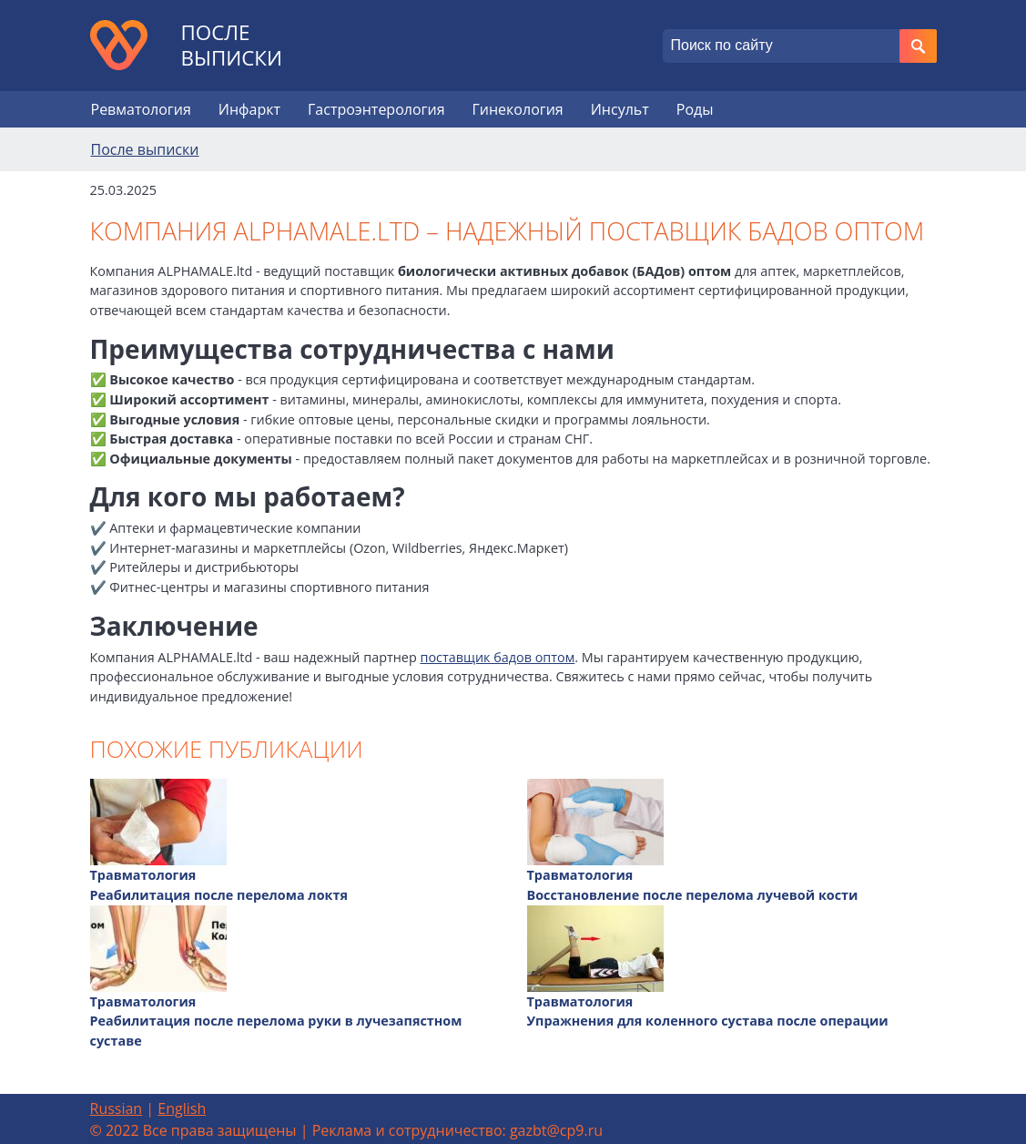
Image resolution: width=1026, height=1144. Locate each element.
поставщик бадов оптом (497, 657)
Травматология (143, 875)
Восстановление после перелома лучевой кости (692, 895)
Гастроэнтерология (376, 109)
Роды (695, 109)
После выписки (232, 45)
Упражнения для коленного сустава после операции (708, 1020)
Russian (116, 1108)
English (181, 1108)
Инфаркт (249, 109)
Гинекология (517, 109)
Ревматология (141, 109)
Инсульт (620, 109)
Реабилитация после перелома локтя (219, 895)
